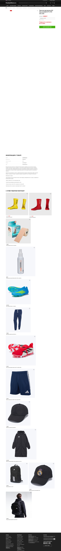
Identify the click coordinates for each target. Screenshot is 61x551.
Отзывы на (48, 545)
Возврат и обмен (19, 540)
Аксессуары (49, 5)
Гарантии (18, 545)
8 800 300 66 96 (30, 540)
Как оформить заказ (20, 541)
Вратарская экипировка (39, 5)
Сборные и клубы (25, 5)
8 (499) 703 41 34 (31, 536)
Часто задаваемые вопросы (9, 538)
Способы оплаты (8, 536)
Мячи (45, 5)
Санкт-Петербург (8, 0)
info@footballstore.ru (32, 542)
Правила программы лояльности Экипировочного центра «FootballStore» (20, 548)
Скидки (53, 5)
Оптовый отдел (19, 543)
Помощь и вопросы (52, 0)
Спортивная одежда (13, 5)
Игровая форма (31, 5)
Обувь (7, 5)
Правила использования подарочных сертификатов (9, 547)
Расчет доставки (8, 542)
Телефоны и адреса (20, 536)
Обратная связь (8, 539)
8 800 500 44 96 (45, 0)
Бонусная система (20, 537)
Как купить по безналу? (20, 544)
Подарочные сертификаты (10, 545)
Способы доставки (8, 541)
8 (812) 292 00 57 (31, 537)
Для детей (19, 5)
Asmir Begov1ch (25, 157)
